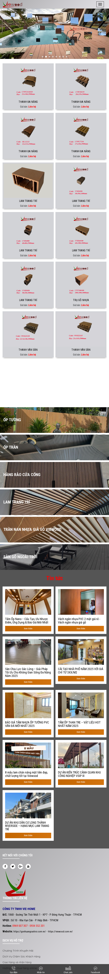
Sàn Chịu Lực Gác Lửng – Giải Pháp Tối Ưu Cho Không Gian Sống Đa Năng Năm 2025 (28, 672)
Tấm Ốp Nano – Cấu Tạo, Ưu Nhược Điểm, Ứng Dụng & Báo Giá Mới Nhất (26, 620)
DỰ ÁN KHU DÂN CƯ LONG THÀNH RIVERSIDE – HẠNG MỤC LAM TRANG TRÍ (27, 826)
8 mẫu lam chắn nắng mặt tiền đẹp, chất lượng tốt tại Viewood (26, 774)
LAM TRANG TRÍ (28, 201)
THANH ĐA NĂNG (28, 101)
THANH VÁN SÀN (28, 349)
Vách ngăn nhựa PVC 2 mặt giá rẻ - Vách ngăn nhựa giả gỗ (79, 620)
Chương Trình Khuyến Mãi (18, 950)
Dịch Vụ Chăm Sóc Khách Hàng (21, 956)
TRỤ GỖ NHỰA (81, 300)
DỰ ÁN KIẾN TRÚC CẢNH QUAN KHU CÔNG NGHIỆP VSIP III (79, 774)
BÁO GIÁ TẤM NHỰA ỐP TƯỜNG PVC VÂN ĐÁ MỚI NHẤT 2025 (27, 724)
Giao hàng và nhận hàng (17, 962)
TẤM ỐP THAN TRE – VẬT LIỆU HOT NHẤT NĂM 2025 (79, 724)
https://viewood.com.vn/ (60, 931)
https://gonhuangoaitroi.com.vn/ (29, 931)
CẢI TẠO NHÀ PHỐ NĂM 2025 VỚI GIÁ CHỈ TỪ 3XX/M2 (80, 670)
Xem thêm (28, 628)
